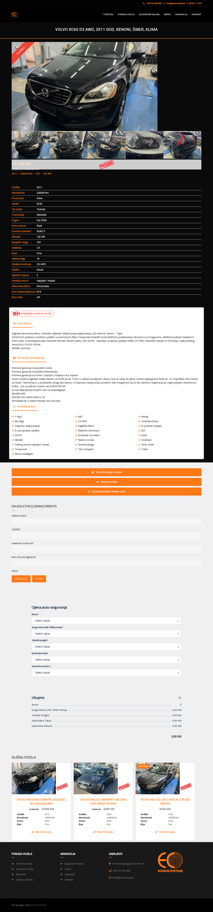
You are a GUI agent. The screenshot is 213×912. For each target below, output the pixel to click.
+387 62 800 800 (152, 3)
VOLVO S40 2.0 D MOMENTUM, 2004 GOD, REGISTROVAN (103, 801)
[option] (106, 86)
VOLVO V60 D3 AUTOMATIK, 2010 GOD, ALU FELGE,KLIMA (41, 801)
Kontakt (66, 879)
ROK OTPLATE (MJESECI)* (24, 557)
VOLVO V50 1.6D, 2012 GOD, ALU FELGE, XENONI (165, 801)
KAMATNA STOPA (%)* (22, 543)
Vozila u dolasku (22, 879)
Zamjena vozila (106, 481)
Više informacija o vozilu (107, 472)
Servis (65, 869)
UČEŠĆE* (16, 529)
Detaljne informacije (28, 358)
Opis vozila (22, 323)
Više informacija (41, 831)
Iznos (15, 570)
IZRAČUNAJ (21, 578)
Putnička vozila (22, 863)
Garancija (67, 874)
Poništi (39, 578)
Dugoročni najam (72, 863)
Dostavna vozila (22, 869)
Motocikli (19, 874)
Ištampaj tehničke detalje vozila (106, 491)
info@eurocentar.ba (176, 3)
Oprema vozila (24, 406)
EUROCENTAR (38, 905)
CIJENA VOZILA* (19, 515)
